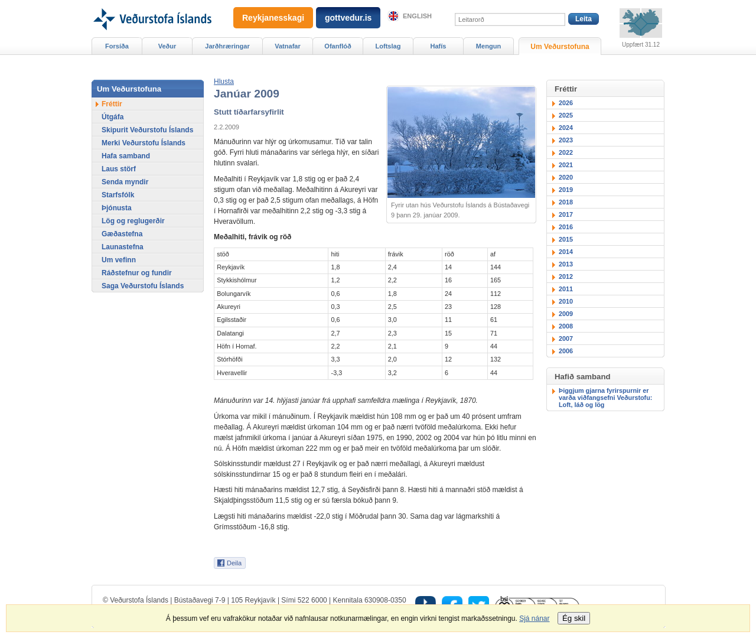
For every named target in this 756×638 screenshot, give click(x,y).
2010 (566, 301)
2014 (566, 251)
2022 (566, 152)
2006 (566, 350)
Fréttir (112, 104)
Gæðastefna (122, 234)
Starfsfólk (118, 195)
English (417, 15)
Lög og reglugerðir (133, 221)
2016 (566, 226)
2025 (566, 115)
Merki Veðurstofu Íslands (143, 143)
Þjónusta (117, 208)
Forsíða (117, 46)
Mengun (488, 46)
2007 (566, 338)
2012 (566, 276)
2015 (566, 239)
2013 (566, 264)
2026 (566, 102)
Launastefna (123, 247)
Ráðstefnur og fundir (137, 273)
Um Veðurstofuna (559, 47)
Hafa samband (126, 156)
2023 (566, 140)
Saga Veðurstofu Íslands (143, 286)
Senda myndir (125, 182)
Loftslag (388, 46)
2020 (566, 177)
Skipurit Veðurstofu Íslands (147, 130)
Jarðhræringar (227, 46)
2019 (566, 189)
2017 (566, 214)
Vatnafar (288, 46)
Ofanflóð (337, 46)
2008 (566, 326)
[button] (224, 81)
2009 (566, 313)
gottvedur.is (348, 17)
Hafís (439, 46)
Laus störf (119, 169)
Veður (167, 46)
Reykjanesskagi (273, 17)
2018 (566, 202)
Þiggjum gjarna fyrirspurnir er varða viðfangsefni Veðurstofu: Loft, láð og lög (605, 397)
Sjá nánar (534, 618)
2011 (566, 288)
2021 (566, 164)
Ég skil (573, 618)
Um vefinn (119, 260)
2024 (566, 127)
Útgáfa (112, 117)
